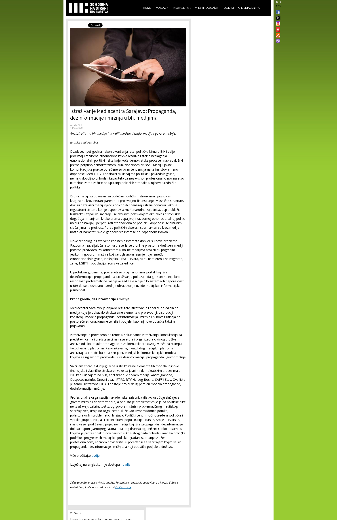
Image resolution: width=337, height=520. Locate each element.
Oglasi (229, 8)
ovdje (96, 455)
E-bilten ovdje (123, 487)
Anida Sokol (77, 125)
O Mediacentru (249, 8)
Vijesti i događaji (207, 8)
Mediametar (182, 8)
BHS (278, 2)
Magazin (162, 8)
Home (147, 8)
